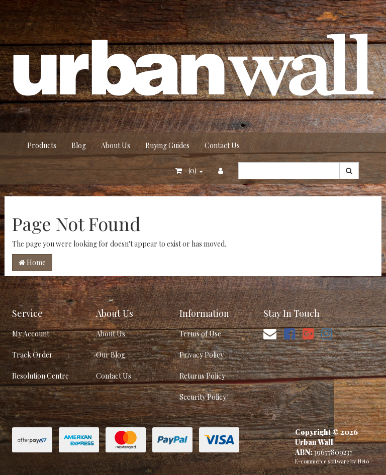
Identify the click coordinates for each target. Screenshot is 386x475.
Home (32, 262)
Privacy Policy (201, 355)
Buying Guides (167, 145)
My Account (30, 333)
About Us (115, 145)
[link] (289, 333)
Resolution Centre (40, 376)
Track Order (32, 355)
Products (41, 145)
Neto (363, 461)
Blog (78, 145)
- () (189, 170)
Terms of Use (200, 333)
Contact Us (222, 145)
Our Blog (110, 355)
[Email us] (269, 333)
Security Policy (202, 397)
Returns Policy (202, 376)
